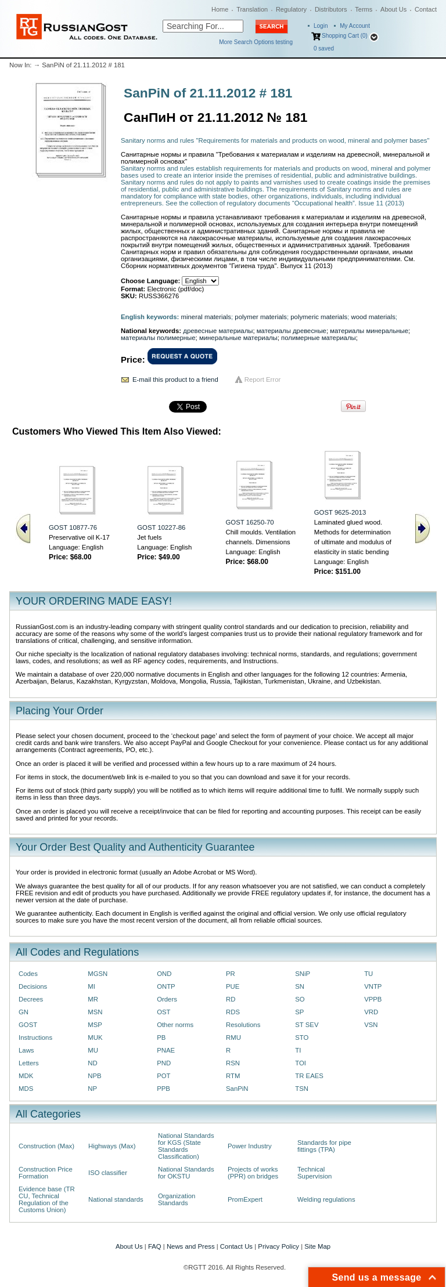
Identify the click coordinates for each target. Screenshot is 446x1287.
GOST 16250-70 (250, 522)
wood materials (373, 316)
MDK (26, 1075)
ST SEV (306, 1024)
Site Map (317, 1246)
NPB (94, 1075)
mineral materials (206, 316)
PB (161, 1037)
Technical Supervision (314, 1173)
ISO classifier (107, 1172)
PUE (232, 986)
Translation (252, 9)
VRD (371, 1011)
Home (219, 9)
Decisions (33, 986)
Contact (426, 9)
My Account (355, 26)
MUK (95, 1037)
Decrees (31, 999)
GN (23, 1011)
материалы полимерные (158, 337)
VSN (370, 1024)
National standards (115, 1199)
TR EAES (309, 1075)
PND (164, 1063)
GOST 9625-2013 (340, 512)
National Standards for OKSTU (186, 1173)
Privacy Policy (278, 1246)
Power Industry (250, 1146)
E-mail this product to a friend (175, 379)
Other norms (175, 1024)
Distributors (331, 9)
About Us (393, 9)
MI (91, 986)
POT (163, 1075)
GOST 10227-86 (161, 527)
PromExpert (245, 1199)
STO (301, 1037)
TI (298, 1050)
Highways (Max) (111, 1146)
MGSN (97, 973)
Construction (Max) (46, 1146)
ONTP (166, 986)
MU (93, 1050)
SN (299, 986)
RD (230, 999)
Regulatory (291, 9)
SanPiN (237, 1088)
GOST (28, 1024)
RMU (233, 1037)
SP (299, 1011)
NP (92, 1088)
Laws (26, 1050)
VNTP (373, 986)
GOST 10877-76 (73, 527)
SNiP (302, 973)
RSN (233, 1063)
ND (92, 1063)
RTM (233, 1075)
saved (324, 48)
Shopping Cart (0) (345, 35)
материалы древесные (291, 330)
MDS (26, 1088)
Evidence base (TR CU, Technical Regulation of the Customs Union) (47, 1199)
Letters (29, 1063)
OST (163, 1011)
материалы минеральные (369, 330)
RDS (233, 1011)
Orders (167, 999)
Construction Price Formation (46, 1173)
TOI (300, 1063)
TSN (301, 1088)
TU (368, 973)
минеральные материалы (238, 337)
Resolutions (243, 1024)
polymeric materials (318, 316)
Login (321, 26)
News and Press (191, 1246)
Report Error (262, 379)
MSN (95, 1011)
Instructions (35, 1037)
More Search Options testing (256, 42)
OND (164, 973)
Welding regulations (326, 1199)
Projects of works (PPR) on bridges (253, 1173)
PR (230, 973)
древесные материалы (218, 330)
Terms (363, 9)
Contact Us (236, 1246)
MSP (95, 1024)
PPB (163, 1088)
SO (299, 999)
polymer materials (261, 316)
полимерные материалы (318, 337)
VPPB (373, 999)
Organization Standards (176, 1199)
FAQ (154, 1246)
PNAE (166, 1050)
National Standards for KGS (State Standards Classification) (186, 1146)
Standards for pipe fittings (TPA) (324, 1146)
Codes (28, 973)
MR (93, 999)
